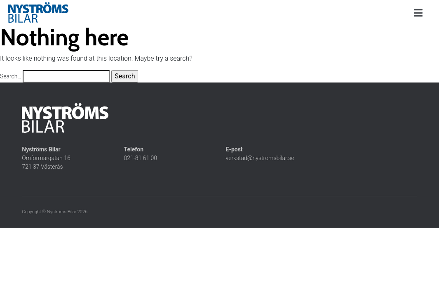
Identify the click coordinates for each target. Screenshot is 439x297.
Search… (10, 76)
